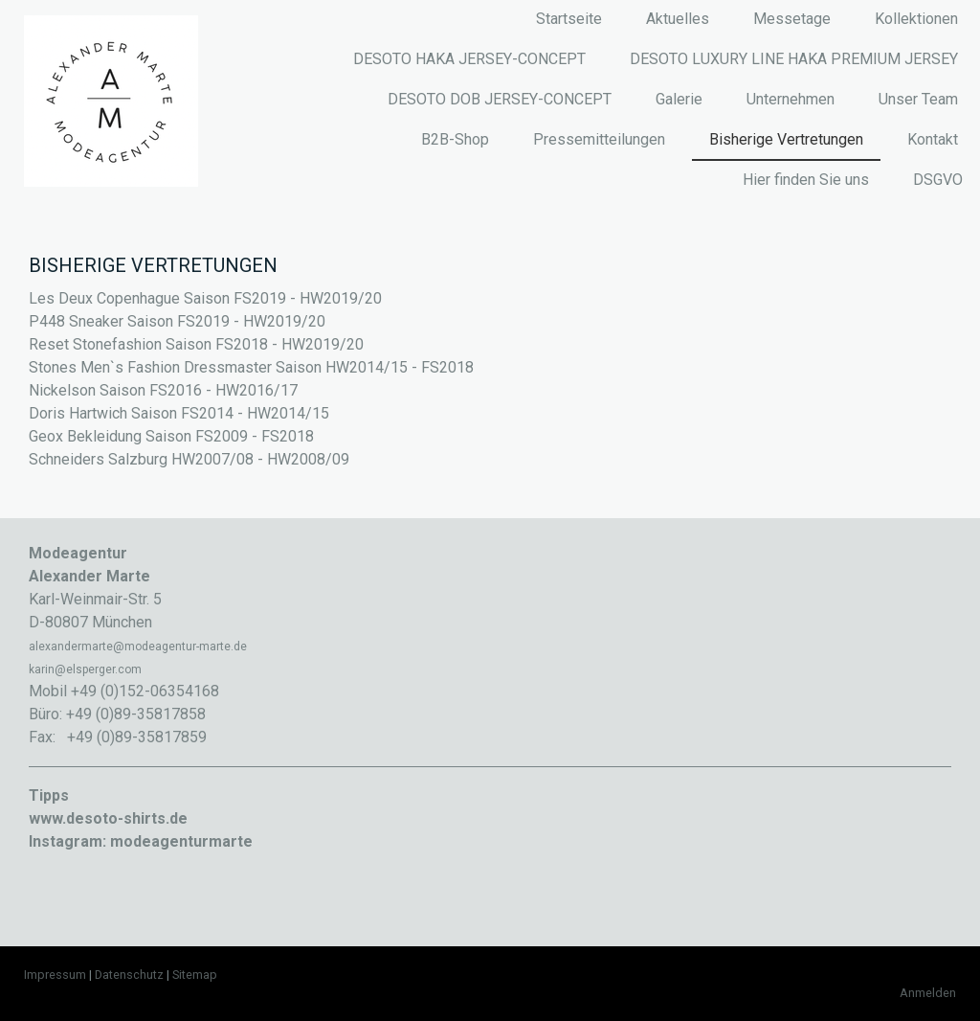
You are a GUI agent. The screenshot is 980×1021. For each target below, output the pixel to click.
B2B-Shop (455, 139)
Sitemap (194, 974)
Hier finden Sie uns (806, 179)
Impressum (55, 974)
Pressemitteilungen (599, 139)
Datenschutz (129, 974)
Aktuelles (677, 19)
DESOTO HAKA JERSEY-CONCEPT (469, 59)
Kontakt (932, 139)
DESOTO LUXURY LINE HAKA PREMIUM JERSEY (794, 59)
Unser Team (918, 99)
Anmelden (928, 993)
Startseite (569, 19)
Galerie (679, 99)
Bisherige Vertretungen (786, 139)
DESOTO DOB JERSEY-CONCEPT (500, 99)
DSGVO (938, 179)
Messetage (792, 19)
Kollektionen (916, 19)
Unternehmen (790, 99)
